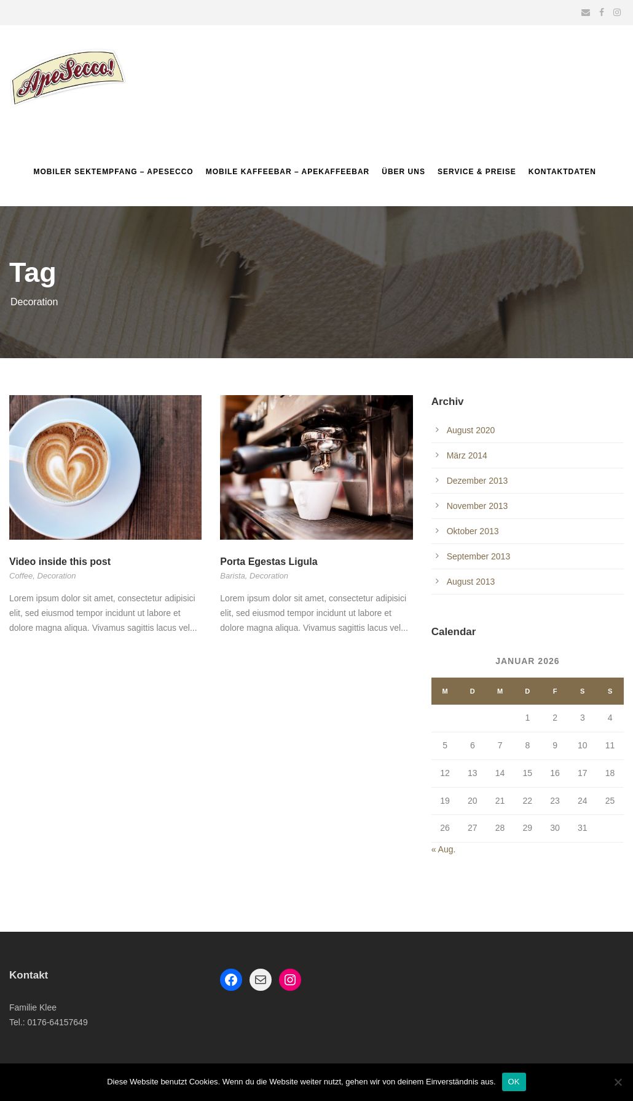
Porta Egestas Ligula (268, 561)
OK (514, 1081)
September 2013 (479, 556)
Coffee (21, 575)
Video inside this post (60, 561)
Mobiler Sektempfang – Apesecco (113, 171)
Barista (232, 575)
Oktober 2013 (473, 531)
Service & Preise (477, 171)
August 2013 (471, 582)
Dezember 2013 (477, 481)
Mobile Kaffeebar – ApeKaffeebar (288, 171)
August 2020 (471, 430)
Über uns (403, 171)
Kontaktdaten (562, 171)
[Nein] (617, 1082)
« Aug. (443, 849)
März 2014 (467, 455)
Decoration (56, 575)
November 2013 (477, 506)
